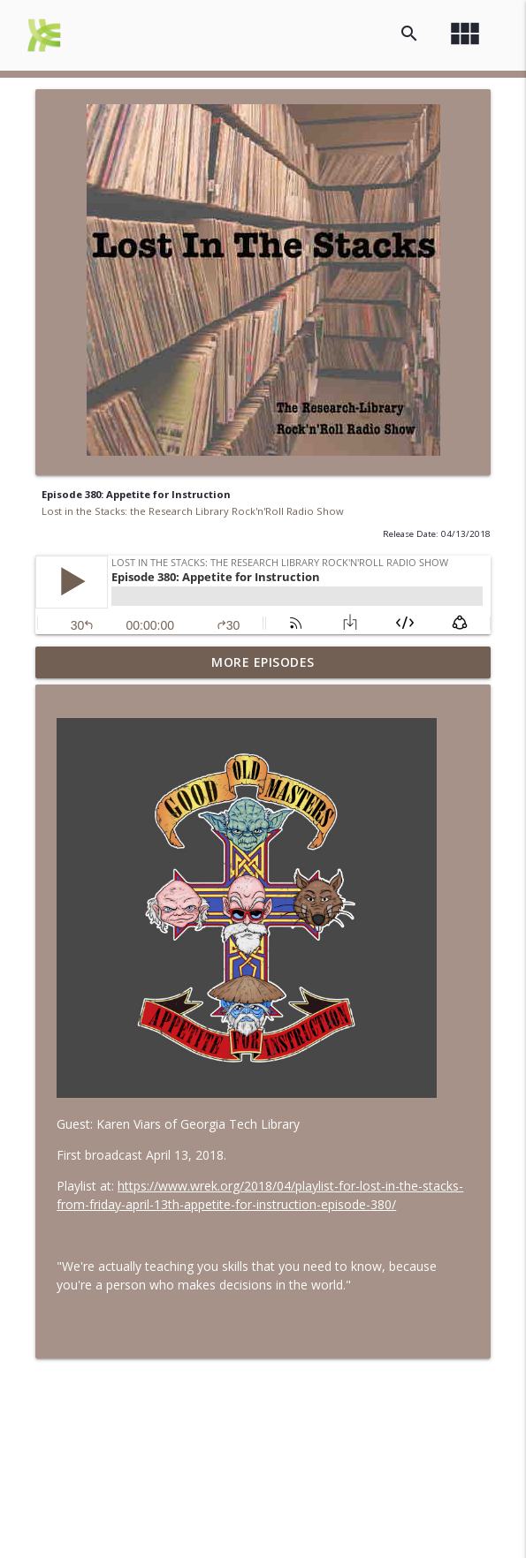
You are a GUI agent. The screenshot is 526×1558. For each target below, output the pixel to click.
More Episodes (263, 662)
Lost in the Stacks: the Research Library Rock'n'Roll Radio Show (193, 511)
